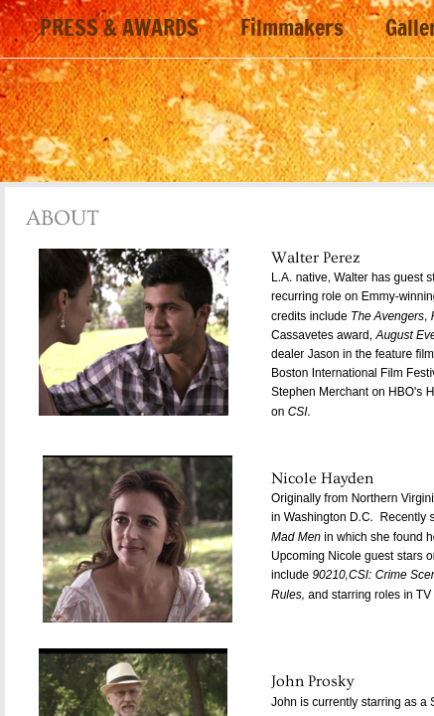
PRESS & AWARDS (119, 29)
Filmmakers (292, 29)
